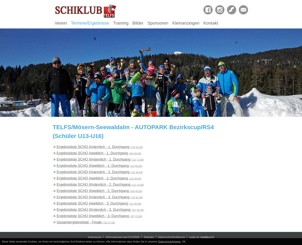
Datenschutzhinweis (169, 241)
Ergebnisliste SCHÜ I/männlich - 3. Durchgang (100, 197)
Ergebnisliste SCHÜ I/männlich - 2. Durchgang (100, 172)
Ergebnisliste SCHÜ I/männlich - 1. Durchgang (100, 147)
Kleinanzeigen (185, 23)
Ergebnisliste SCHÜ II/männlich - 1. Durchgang (100, 159)
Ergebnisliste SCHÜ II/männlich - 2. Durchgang (100, 184)
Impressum (94, 237)
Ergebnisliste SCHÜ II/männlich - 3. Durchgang (100, 210)
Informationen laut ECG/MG (123, 237)
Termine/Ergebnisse (90, 23)
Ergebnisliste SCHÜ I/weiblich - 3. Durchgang (99, 203)
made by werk (201, 237)
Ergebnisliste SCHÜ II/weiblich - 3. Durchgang (99, 216)
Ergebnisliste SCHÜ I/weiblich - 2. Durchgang (99, 178)
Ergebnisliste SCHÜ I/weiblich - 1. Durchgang (99, 153)
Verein (61, 23)
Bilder (138, 23)
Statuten (149, 237)
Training (121, 23)
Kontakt (210, 23)
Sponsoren (157, 23)
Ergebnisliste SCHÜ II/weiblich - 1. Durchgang (99, 166)
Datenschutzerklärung (171, 237)
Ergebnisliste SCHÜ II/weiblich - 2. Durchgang (99, 191)
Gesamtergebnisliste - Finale (86, 222)
